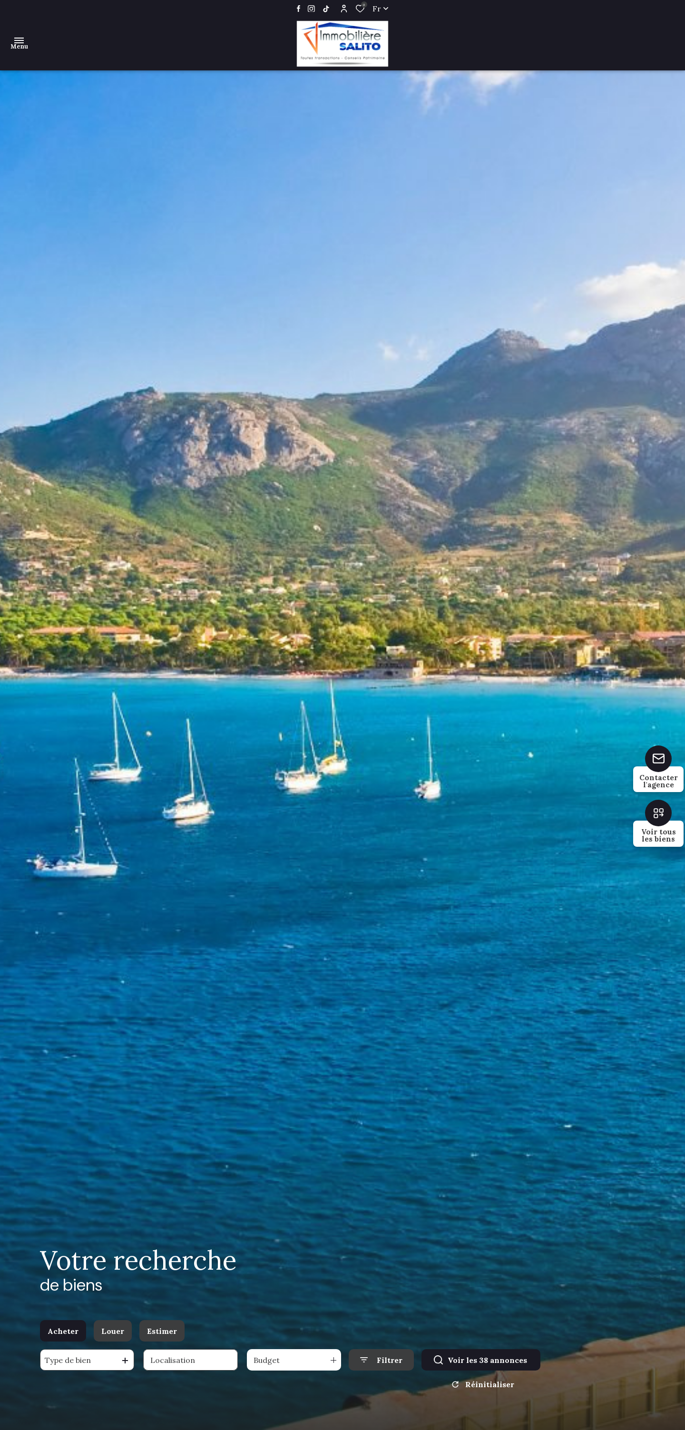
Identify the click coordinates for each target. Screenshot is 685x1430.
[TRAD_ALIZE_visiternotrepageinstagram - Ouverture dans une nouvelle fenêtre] (311, 8)
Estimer (162, 1336)
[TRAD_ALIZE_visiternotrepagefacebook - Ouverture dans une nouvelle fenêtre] (298, 8)
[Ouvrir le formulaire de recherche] (381, 1365)
